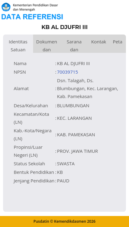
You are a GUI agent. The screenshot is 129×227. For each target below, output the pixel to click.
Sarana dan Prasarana (74, 45)
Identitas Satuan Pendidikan (18, 45)
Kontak (98, 41)
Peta (117, 41)
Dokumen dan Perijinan (46, 45)
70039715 (67, 72)
